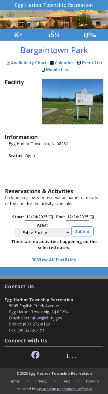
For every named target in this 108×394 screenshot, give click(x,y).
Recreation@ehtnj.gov (41, 318)
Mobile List (57, 69)
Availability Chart (26, 62)
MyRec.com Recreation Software (64, 388)
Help (66, 381)
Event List (92, 62)
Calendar (64, 62)
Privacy (41, 381)
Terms (14, 381)
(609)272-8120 (36, 324)
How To (92, 381)
